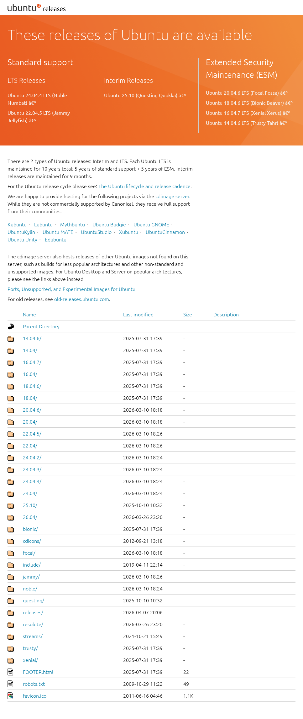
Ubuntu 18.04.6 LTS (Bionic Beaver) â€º (249, 103)
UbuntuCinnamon (165, 232)
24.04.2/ (32, 457)
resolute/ (33, 624)
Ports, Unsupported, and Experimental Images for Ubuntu (71, 289)
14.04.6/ (32, 338)
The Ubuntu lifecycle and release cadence (144, 186)
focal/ (29, 553)
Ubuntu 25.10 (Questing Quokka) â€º (145, 95)
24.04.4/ (32, 481)
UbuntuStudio (96, 232)
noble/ (30, 588)
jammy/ (31, 576)
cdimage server (172, 196)
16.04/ (30, 374)
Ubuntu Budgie (109, 224)
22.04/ (30, 445)
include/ (32, 565)
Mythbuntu (72, 224)
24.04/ (30, 493)
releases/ (33, 612)
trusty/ (30, 648)
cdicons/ (32, 541)
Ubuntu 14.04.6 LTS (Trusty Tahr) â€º (246, 123)
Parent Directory (41, 326)
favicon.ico (34, 696)
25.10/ (30, 505)
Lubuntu (43, 224)
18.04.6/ (32, 386)
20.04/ (30, 422)
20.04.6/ (32, 410)
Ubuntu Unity (22, 239)
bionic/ (30, 529)
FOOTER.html (38, 672)
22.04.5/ (32, 433)
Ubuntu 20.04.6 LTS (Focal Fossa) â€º (247, 93)
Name (29, 314)
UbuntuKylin (21, 232)
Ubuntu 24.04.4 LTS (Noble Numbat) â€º (37, 99)
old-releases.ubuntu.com (81, 299)
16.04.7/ (32, 362)
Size (187, 314)
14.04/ (30, 350)
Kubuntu (17, 224)
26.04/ (30, 517)
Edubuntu (55, 239)
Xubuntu (128, 232)
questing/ (33, 600)
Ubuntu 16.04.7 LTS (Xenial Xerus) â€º (248, 113)
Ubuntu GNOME (151, 224)
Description (226, 314)
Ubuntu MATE (58, 232)
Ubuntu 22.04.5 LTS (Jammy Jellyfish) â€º (39, 116)
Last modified (138, 314)
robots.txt (34, 684)
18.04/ (30, 398)
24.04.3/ (32, 469)
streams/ (33, 636)
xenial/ (30, 660)
